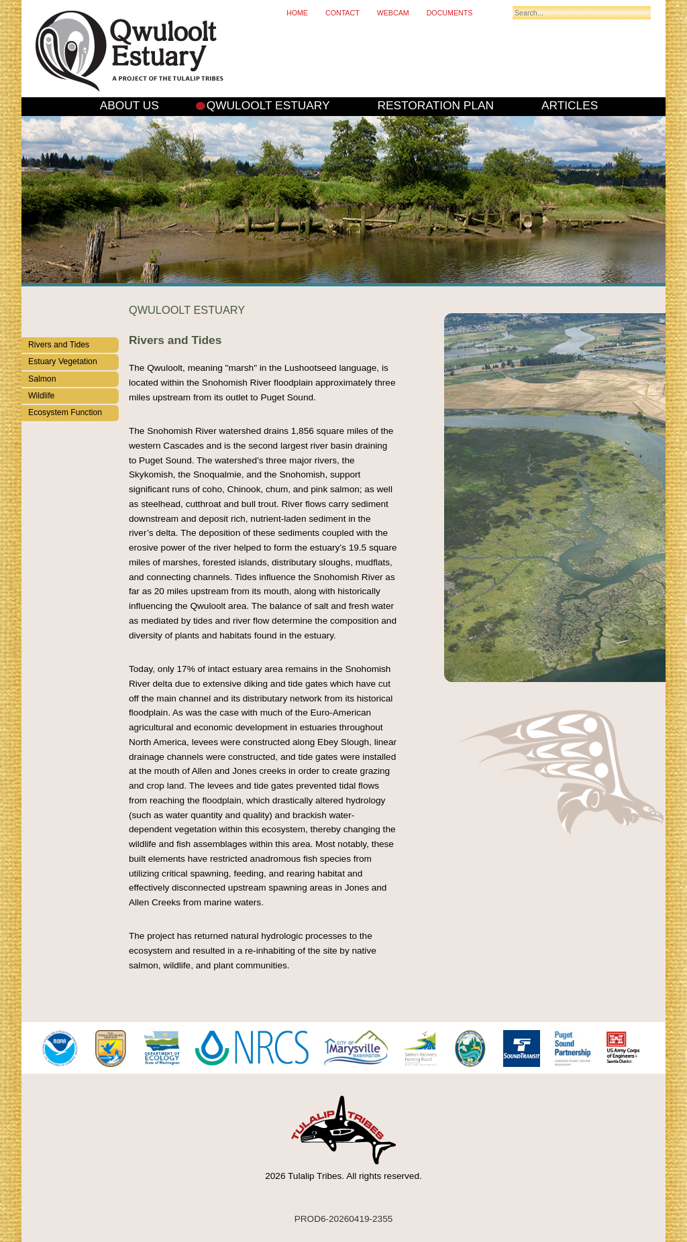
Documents (450, 13)
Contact (342, 13)
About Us (129, 105)
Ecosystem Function (65, 412)
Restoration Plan (435, 105)
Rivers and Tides (58, 344)
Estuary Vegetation (62, 361)
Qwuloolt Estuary (268, 105)
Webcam (393, 13)
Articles (569, 105)
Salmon (42, 379)
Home (297, 13)
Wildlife (41, 395)
